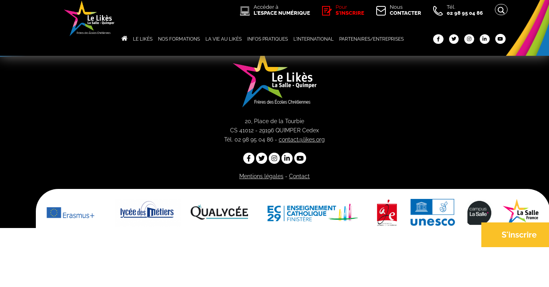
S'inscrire (519, 235)
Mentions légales (261, 176)
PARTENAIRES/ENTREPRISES (371, 39)
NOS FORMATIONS (179, 39)
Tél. (465, 10)
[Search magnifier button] (501, 10)
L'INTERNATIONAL (313, 39)
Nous (405, 10)
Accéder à (282, 10)
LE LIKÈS (142, 39)
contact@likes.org (302, 139)
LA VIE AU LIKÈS (223, 39)
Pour (350, 10)
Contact (299, 176)
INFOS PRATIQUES (267, 39)
